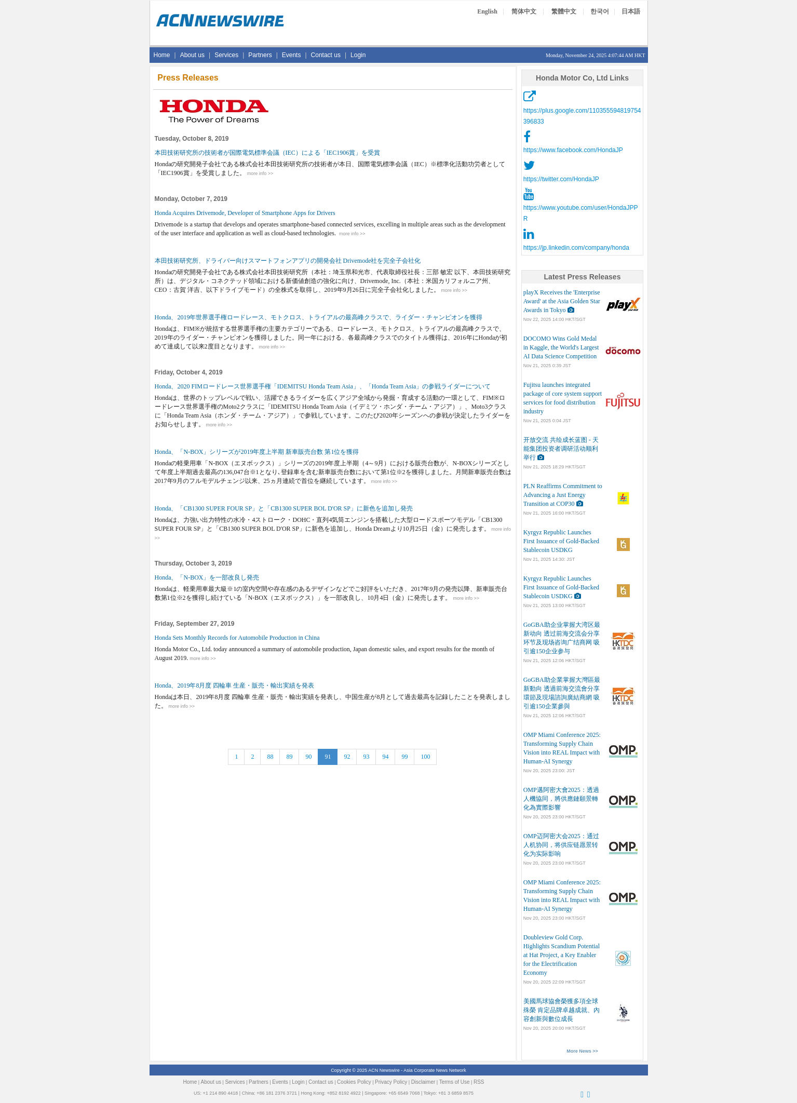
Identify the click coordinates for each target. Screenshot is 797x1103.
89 (289, 756)
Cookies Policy (354, 1082)
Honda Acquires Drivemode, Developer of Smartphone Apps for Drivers (245, 213)
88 (270, 756)
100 (425, 756)
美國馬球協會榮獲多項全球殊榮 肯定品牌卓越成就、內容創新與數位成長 (561, 1010)
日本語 (631, 11)
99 (404, 756)
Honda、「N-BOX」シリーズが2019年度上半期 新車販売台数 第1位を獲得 (257, 451)
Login (358, 55)
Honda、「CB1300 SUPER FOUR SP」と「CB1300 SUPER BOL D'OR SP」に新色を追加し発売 (284, 508)
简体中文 (523, 11)
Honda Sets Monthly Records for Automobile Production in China (237, 637)
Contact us (326, 55)
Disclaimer (423, 1082)
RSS (479, 1082)
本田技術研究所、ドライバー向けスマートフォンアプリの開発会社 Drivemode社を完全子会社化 (288, 260)
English (487, 11)
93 (366, 756)
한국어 (599, 11)
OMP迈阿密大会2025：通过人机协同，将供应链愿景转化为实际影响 (561, 844)
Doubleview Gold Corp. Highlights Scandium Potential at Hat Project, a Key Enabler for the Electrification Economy (561, 955)
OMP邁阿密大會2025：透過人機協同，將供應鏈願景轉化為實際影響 (561, 798)
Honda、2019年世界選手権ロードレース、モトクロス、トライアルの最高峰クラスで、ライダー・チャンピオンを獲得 (319, 317)
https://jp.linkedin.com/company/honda (576, 247)
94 (385, 756)
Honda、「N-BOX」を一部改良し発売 (207, 577)
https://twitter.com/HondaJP (561, 179)
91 (328, 756)
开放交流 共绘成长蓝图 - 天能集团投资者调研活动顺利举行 (561, 448)
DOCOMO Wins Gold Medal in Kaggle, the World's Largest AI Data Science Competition (561, 347)
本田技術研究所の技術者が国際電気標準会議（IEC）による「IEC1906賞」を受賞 (268, 152)
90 (308, 756)
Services (226, 55)
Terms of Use (454, 1082)
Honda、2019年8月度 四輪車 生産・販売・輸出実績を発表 (235, 685)
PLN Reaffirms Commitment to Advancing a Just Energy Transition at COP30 (562, 494)
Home (162, 55)
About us (192, 55)
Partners (260, 55)
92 (347, 756)
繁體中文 (563, 11)
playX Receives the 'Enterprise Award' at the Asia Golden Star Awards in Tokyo (561, 301)
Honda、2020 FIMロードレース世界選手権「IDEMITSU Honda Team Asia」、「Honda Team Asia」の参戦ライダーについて (323, 386)
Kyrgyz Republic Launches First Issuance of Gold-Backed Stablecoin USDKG (561, 541)
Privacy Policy (391, 1082)
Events (291, 55)
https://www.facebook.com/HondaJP (573, 150)
